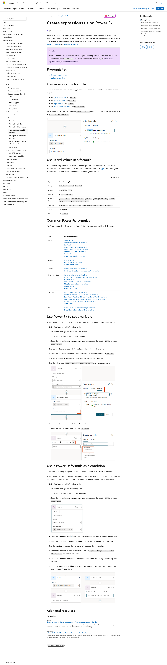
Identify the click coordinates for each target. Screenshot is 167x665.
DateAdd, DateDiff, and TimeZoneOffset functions (80, 301)
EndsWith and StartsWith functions (75, 252)
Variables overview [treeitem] (15, 121)
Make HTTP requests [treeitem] (14, 153)
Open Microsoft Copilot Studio (143, 9)
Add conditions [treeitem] (13, 115)
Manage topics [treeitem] (12, 147)
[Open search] (157, 3)
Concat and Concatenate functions (75, 243)
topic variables (59, 103)
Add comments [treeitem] (13, 100)
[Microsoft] (4, 2)
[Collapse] (26, 14)
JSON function (69, 286)
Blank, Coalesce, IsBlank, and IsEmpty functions (79, 308)
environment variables (62, 106)
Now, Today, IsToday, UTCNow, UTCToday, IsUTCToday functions (85, 299)
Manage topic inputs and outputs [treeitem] (17, 137)
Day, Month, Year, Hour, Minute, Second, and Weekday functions (85, 297)
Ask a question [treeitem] (12, 109)
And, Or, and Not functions (73, 262)
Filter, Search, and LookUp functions (76, 284)
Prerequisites (145, 20)
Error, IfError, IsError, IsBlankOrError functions (79, 310)
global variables (59, 100)
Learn (48, 16)
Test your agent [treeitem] (11, 55)
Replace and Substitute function (74, 256)
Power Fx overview (54, 44)
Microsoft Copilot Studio (61, 16)
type (102, 168)
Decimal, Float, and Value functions (75, 269)
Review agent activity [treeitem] (13, 73)
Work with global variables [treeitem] (17, 127)
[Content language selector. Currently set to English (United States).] (12, 662)
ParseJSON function (70, 288)
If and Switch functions (71, 265)
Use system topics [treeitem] (13, 88)
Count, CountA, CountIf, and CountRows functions (80, 277)
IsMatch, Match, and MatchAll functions (77, 249)
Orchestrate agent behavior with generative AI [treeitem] (16, 68)
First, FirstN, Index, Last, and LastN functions (78, 282)
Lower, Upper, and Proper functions (75, 247)
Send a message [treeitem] (13, 106)
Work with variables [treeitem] (15, 124)
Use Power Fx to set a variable (151, 31)
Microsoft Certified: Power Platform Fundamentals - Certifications (69, 633)
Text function (68, 240)
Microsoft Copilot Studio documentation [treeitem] (12, 24)
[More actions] (118, 16)
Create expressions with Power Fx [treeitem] (17, 131)
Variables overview (58, 78)
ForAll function (69, 279)
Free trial (160, 9)
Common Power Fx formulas (150, 28)
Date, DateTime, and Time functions (75, 292)
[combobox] (15, 18)
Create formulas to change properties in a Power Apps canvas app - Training (72, 622)
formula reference (71, 44)
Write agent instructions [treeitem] (14, 49)
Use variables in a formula (149, 23)
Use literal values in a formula (150, 26)
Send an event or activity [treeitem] (16, 156)
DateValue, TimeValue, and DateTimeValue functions (81, 295)
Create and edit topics (59, 75)
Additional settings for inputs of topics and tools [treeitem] (18, 142)
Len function (68, 245)
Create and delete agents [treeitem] (14, 46)
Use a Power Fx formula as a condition (150, 35)
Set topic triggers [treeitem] (13, 103)
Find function (68, 254)
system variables (60, 97)
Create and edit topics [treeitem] (15, 91)
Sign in (162, 3)
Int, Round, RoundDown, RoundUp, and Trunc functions (82, 271)
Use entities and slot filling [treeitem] (14, 43)
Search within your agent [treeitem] (14, 52)
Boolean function (69, 260)
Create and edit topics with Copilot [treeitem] (16, 95)
